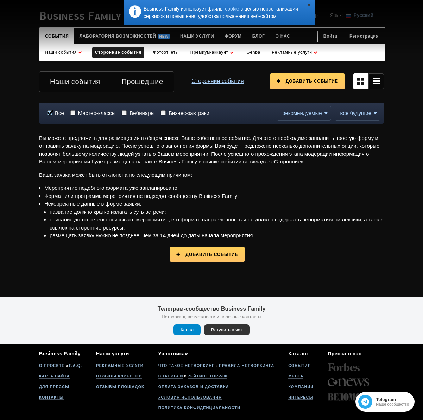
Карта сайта (54, 376)
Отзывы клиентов (119, 376)
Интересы (300, 397)
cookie (232, 9)
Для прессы (54, 387)
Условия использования (190, 397)
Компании (301, 387)
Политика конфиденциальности (199, 408)
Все (59, 113)
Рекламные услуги (120, 365)
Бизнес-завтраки (189, 113)
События (299, 365)
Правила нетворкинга (246, 365)
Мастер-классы (97, 113)
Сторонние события (218, 81)
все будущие (355, 113)
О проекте (52, 365)
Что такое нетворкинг (186, 365)
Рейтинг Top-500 (208, 376)
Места (295, 376)
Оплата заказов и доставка (193, 387)
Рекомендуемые (302, 113)
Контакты (51, 397)
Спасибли (170, 376)
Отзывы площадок (120, 387)
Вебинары (142, 113)
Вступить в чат (226, 329)
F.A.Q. (75, 365)
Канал (187, 329)
